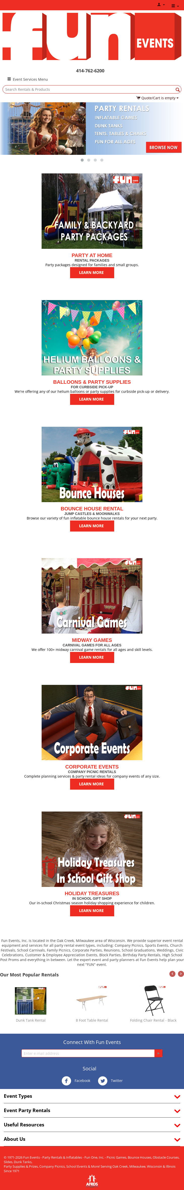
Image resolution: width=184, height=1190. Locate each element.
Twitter (110, 1081)
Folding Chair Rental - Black (153, 1020)
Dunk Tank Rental (31, 1020)
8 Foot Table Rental (92, 1020)
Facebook (76, 1081)
